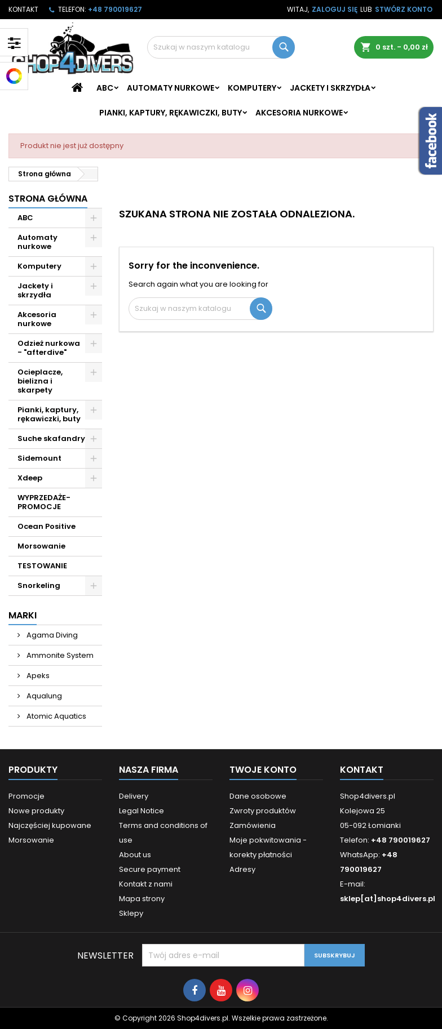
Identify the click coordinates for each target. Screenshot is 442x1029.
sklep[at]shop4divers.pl (387, 898)
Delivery (133, 796)
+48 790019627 (115, 9)
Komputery (252, 87)
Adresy (242, 869)
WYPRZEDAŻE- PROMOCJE (43, 502)
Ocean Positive (46, 526)
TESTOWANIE (42, 565)
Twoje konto (263, 769)
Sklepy (131, 913)
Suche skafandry (51, 438)
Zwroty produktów (262, 810)
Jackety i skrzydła (330, 87)
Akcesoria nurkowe (299, 112)
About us (135, 854)
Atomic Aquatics (55, 716)
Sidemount (39, 458)
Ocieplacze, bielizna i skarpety (40, 381)
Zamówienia (252, 825)
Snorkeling (38, 585)
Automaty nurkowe (170, 87)
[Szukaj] (220, 47)
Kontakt (23, 9)
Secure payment (149, 869)
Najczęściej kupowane (49, 825)
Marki (22, 615)
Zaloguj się (334, 9)
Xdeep (29, 478)
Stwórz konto (403, 9)
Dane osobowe (257, 796)
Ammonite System (59, 655)
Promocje (26, 796)
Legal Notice (141, 810)
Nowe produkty (36, 810)
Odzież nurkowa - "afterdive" (48, 348)
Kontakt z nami (146, 884)
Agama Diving (51, 635)
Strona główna (47, 198)
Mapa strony (142, 898)
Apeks (37, 675)
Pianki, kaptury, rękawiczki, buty (170, 112)
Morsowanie (41, 546)
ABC (104, 87)
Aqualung (43, 696)
